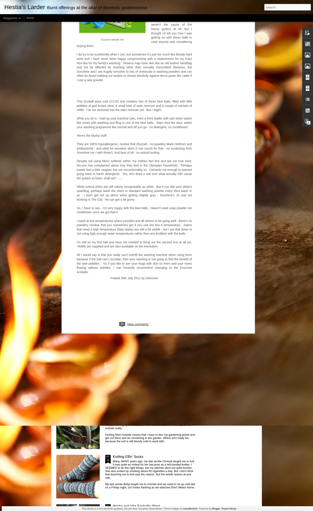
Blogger (216, 508)
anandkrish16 (190, 508)
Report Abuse (229, 508)
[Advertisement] (134, 175)
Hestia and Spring (126, 407)
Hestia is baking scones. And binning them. (146, 358)
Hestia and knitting (127, 259)
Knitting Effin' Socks (128, 457)
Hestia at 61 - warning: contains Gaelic (142, 308)
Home (30, 18)
